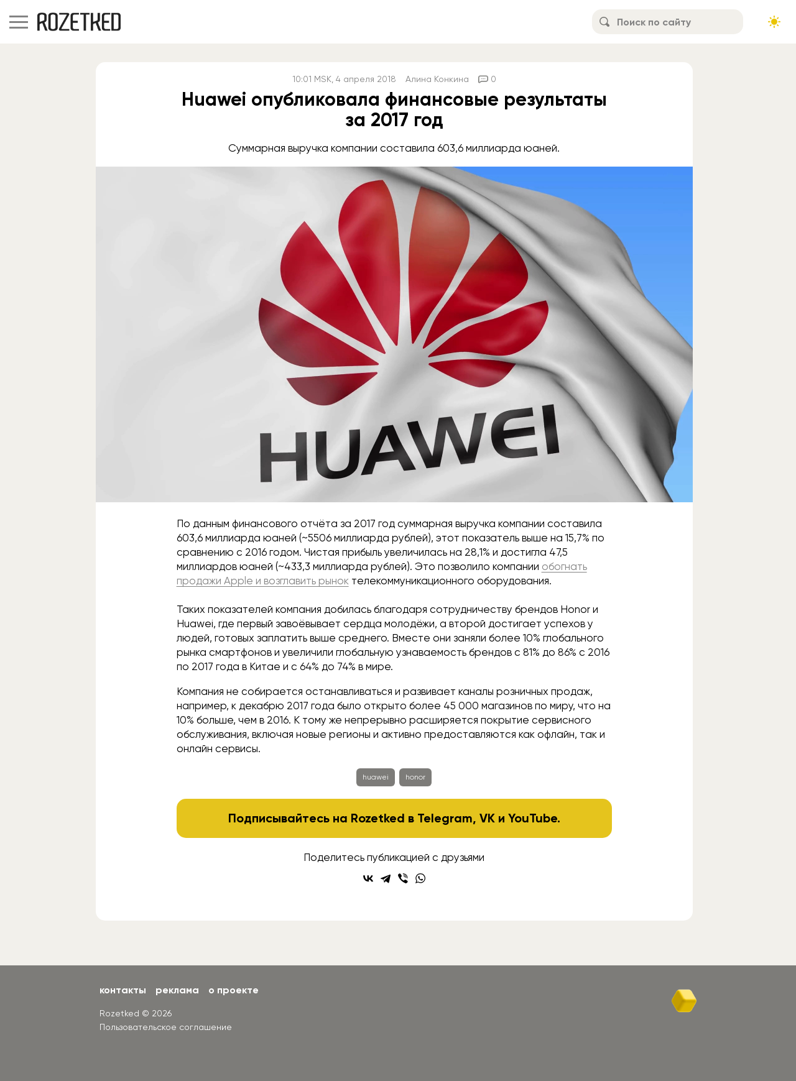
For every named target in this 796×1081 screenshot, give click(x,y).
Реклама (177, 990)
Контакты (123, 990)
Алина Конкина (437, 79)
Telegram (445, 818)
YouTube (532, 818)
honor (415, 777)
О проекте (233, 990)
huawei (376, 777)
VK (487, 818)
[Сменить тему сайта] (774, 21)
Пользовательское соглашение (166, 1027)
